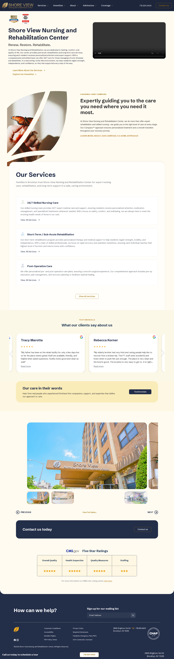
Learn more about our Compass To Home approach (109, 136)
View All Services (30, 220)
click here (108, 581)
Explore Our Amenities (24, 74)
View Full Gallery (89, 512)
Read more (26, 366)
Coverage (107, 5)
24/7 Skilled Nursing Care (42, 202)
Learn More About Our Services (29, 70)
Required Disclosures (80, 632)
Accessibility (48, 632)
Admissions (90, 5)
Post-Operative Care (39, 266)
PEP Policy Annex (50, 640)
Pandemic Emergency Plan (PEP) (85, 636)
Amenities (59, 5)
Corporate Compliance (52, 628)
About (74, 5)
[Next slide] (163, 353)
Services (43, 5)
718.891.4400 (145, 5)
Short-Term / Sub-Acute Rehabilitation (50, 234)
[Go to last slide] (11, 354)
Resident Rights (50, 636)
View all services (87, 296)
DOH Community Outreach (82, 640)
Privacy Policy (78, 628)
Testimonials (140, 391)
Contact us (164, 5)
